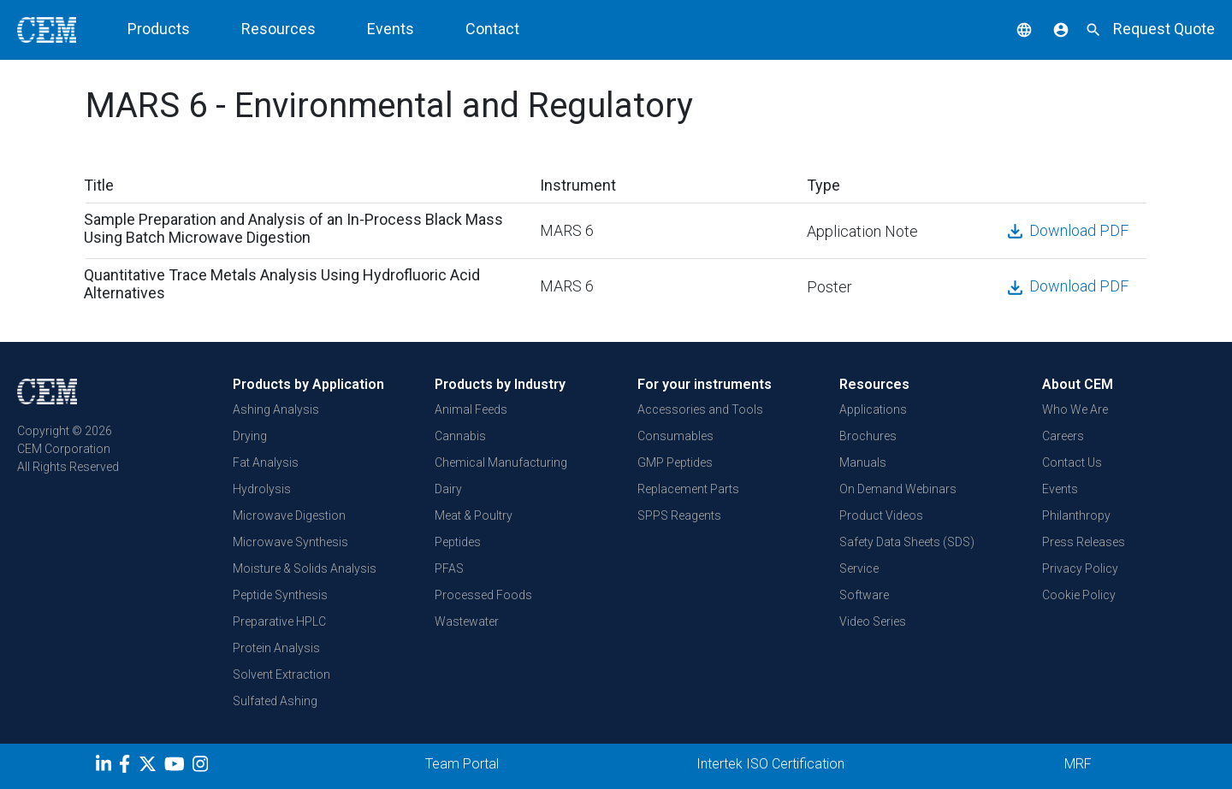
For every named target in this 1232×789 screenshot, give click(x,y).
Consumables (675, 436)
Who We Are (1075, 409)
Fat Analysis (266, 462)
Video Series (872, 621)
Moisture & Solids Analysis (304, 568)
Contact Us (1072, 462)
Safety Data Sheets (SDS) (906, 542)
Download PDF (1066, 230)
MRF (1078, 764)
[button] (1011, 28)
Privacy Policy (1080, 568)
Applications (873, 409)
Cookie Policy (1079, 595)
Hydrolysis (262, 489)
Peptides (458, 542)
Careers (1063, 436)
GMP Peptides (675, 462)
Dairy (448, 489)
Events (390, 29)
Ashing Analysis (276, 409)
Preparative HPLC (279, 621)
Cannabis (460, 436)
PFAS (449, 568)
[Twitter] (150, 767)
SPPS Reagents (679, 515)
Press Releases (1083, 542)
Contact (492, 29)
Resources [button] (278, 29)
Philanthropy (1076, 515)
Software (864, 595)
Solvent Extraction (281, 674)
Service (859, 568)
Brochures (868, 436)
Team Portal (462, 764)
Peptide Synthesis (280, 595)
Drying (250, 436)
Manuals (862, 462)
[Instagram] (202, 767)
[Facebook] (129, 767)
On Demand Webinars (898, 489)
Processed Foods (483, 595)
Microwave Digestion (289, 515)
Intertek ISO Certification (770, 764)
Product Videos (881, 515)
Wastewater (467, 621)
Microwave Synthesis (290, 542)
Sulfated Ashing (275, 701)
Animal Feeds (471, 409)
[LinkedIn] (106, 767)
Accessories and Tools (700, 409)
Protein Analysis (276, 648)
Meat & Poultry (473, 515)
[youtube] (176, 767)
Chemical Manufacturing (501, 462)
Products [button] (158, 29)
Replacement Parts (688, 489)
